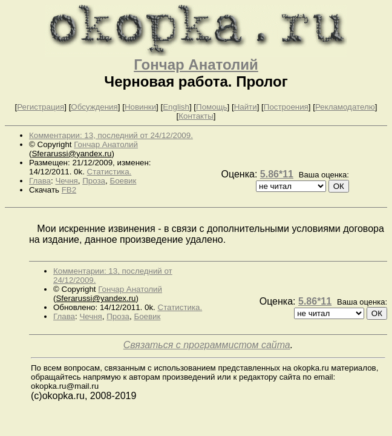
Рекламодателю (345, 106)
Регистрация (40, 106)
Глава (40, 180)
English (176, 106)
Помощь (211, 106)
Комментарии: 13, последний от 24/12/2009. (111, 135)
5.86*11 (276, 174)
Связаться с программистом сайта (206, 345)
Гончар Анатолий (196, 64)
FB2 (69, 189)
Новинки (140, 106)
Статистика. (109, 171)
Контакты (196, 116)
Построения (286, 106)
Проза (93, 180)
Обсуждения (94, 106)
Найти (245, 106)
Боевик (122, 180)
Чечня (66, 180)
